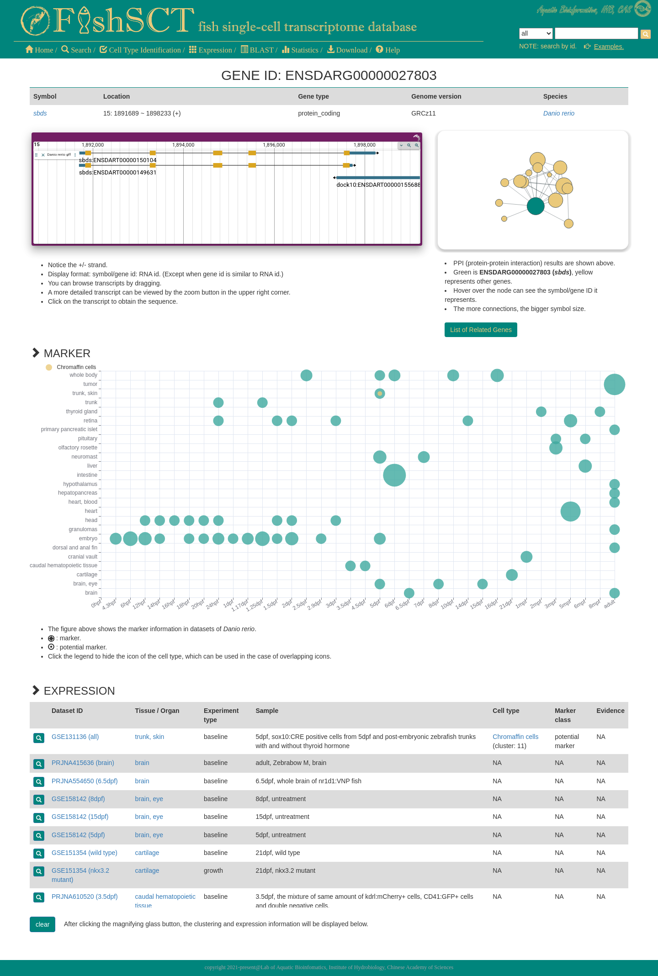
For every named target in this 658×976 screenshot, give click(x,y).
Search (76, 50)
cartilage (147, 852)
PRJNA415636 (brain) (83, 762)
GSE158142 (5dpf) (78, 835)
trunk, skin (149, 736)
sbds (40, 113)
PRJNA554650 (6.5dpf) (85, 781)
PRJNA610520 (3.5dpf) (85, 896)
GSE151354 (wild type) (84, 852)
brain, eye (149, 798)
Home (39, 50)
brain (142, 762)
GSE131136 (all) (75, 736)
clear (42, 924)
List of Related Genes (481, 329)
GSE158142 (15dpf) (80, 816)
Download (347, 50)
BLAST (257, 50)
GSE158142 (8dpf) (78, 798)
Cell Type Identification (140, 50)
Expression (210, 50)
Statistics (299, 50)
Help (388, 50)
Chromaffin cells (515, 736)
